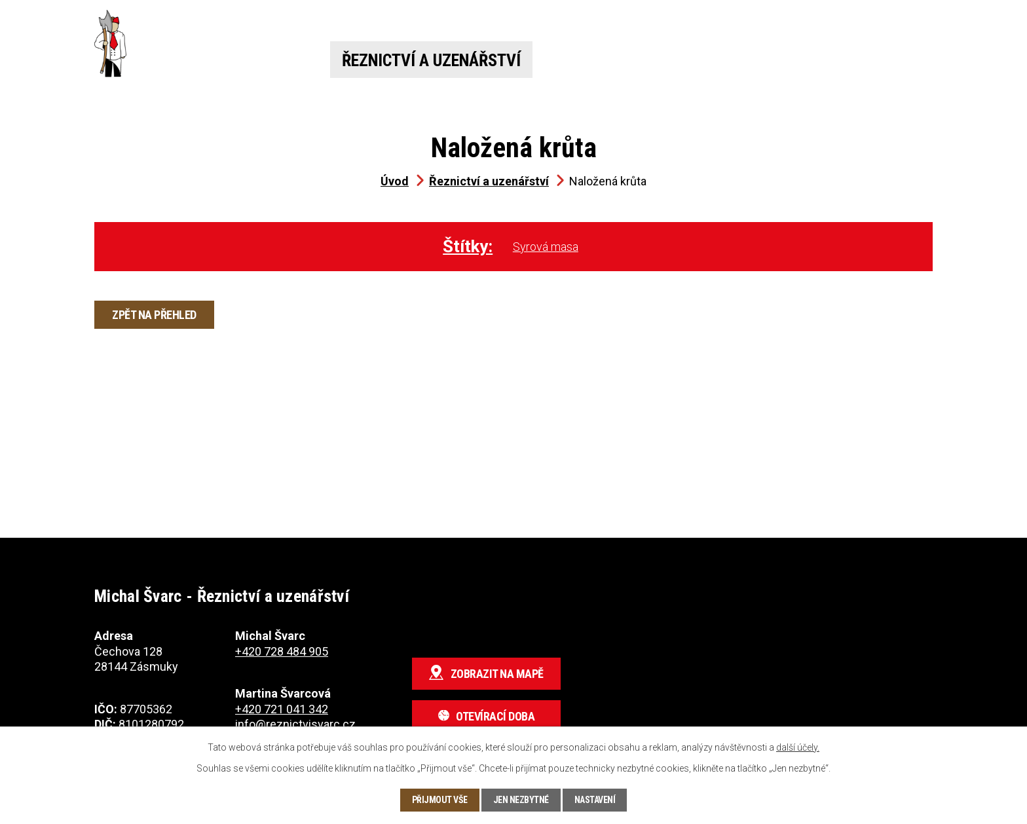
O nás (780, 60)
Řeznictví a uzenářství (431, 60)
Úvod (269, 60)
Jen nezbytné (521, 800)
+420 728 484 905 (377, 22)
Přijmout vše (440, 800)
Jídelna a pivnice (640, 60)
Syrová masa (545, 246)
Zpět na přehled (154, 315)
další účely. (797, 747)
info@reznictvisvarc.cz (295, 724)
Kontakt (888, 60)
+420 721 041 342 (704, 22)
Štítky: (468, 246)
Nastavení (595, 800)
